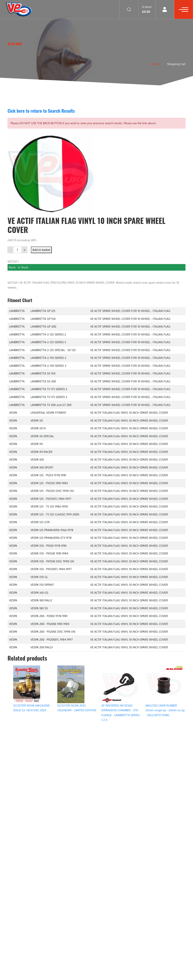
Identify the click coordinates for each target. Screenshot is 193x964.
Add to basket (41, 250)
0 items (147, 9)
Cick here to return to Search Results (41, 111)
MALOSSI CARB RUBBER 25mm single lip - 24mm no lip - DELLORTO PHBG (165, 710)
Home (154, 64)
